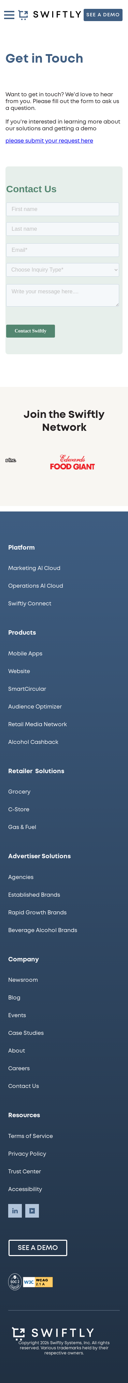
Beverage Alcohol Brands (42, 930)
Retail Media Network (37, 724)
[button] (9, 15)
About (16, 1051)
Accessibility (25, 1189)
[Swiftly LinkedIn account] (15, 1211)
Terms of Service (30, 1136)
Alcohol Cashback (33, 742)
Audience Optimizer (35, 707)
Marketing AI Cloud (34, 568)
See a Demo (38, 1248)
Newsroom (23, 980)
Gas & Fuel (22, 827)
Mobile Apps (25, 653)
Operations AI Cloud (35, 586)
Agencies (20, 877)
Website (19, 671)
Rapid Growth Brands (37, 912)
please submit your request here (49, 143)
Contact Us (23, 1086)
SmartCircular (27, 689)
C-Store (18, 809)
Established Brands (34, 895)
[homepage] (51, 15)
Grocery (19, 792)
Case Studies (26, 1033)
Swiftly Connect (29, 603)
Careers (19, 1068)
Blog (14, 997)
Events (17, 1015)
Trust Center (24, 1171)
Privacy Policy (27, 1154)
